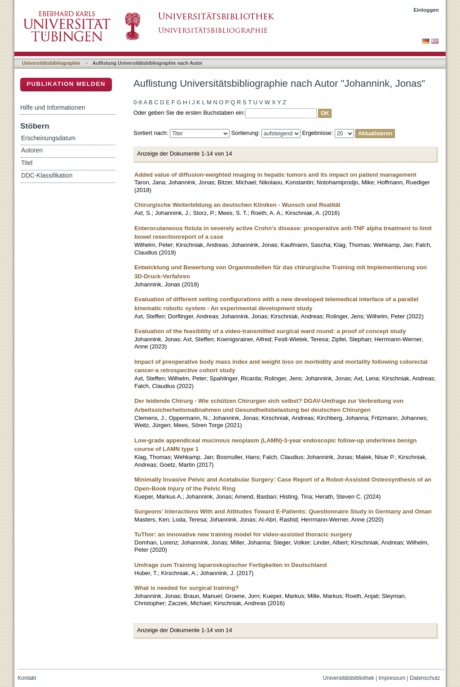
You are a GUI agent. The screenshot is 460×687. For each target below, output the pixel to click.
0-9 (137, 102)
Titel (26, 163)
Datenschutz (425, 678)
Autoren (32, 150)
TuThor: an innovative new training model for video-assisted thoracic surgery (243, 534)
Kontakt (27, 678)
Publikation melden (66, 83)
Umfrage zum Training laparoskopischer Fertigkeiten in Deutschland (230, 565)
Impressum (392, 678)
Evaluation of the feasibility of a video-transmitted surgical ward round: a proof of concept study (270, 331)
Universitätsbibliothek (348, 678)
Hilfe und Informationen (52, 107)
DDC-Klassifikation (46, 175)
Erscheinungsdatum (48, 138)
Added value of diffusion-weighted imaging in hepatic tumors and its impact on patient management (275, 174)
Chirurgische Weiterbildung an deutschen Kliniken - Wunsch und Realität (237, 204)
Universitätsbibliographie (51, 63)
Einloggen (426, 10)
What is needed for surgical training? (186, 587)
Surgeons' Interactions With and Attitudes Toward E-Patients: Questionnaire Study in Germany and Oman (283, 511)
